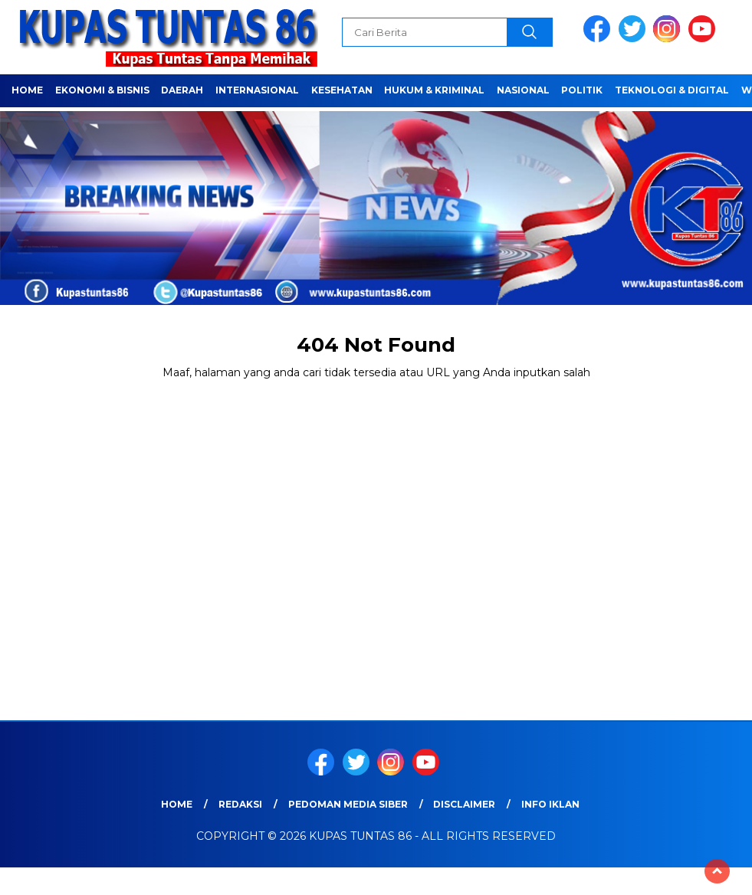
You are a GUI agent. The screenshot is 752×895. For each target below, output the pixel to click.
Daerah (182, 90)
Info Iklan (550, 804)
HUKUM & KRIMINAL (434, 90)
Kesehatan (342, 90)
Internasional (257, 90)
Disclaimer (464, 804)
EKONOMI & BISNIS (102, 90)
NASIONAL (523, 90)
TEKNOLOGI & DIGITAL (672, 90)
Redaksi (240, 804)
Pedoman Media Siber (348, 804)
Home (27, 90)
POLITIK (582, 90)
